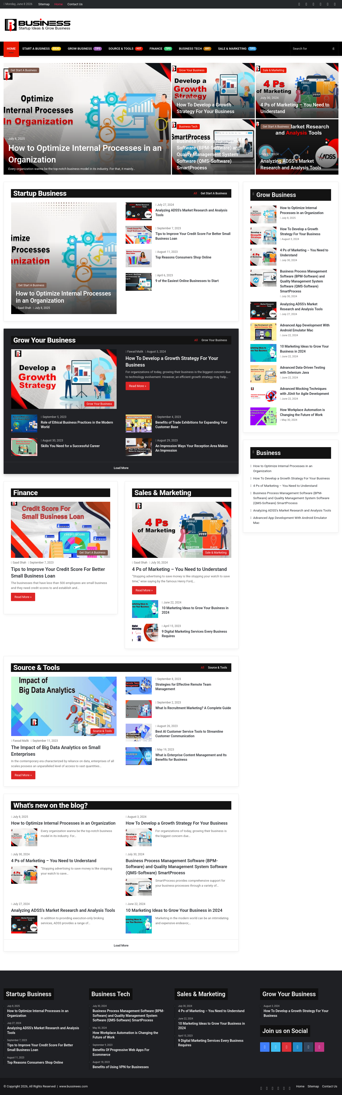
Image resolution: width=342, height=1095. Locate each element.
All (195, 193)
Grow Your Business (191, 70)
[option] (171, 119)
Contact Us (75, 4)
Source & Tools (126, 49)
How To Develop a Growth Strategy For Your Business (291, 478)
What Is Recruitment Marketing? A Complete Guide (193, 708)
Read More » (137, 386)
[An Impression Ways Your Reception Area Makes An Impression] (139, 447)
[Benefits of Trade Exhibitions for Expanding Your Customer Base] (139, 423)
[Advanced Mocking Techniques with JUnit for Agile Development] (263, 395)
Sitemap (44, 4)
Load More (121, 468)
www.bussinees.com (73, 1086)
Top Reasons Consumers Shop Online (184, 257)
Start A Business (41, 49)
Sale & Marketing (237, 49)
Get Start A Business (24, 70)
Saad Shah (24, 308)
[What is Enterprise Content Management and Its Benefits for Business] (139, 756)
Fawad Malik (135, 351)
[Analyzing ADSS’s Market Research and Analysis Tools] (297, 147)
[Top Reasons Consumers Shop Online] (139, 258)
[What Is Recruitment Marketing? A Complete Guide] (139, 709)
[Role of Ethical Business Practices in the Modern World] (24, 423)
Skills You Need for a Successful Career (70, 446)
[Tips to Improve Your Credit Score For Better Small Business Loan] (139, 235)
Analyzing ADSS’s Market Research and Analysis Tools (292, 510)
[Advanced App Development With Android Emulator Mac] (263, 332)
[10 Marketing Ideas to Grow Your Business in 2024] (145, 609)
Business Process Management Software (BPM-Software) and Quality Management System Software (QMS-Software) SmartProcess (210, 154)
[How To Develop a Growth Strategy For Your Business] (213, 90)
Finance (161, 49)
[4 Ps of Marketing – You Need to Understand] (297, 90)
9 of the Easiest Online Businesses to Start (186, 281)
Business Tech (195, 49)
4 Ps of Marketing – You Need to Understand (179, 569)
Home (58, 4)
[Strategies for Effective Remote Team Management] (139, 685)
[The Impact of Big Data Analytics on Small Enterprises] (64, 706)
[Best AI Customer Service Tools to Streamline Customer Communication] (139, 732)
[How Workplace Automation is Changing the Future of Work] (263, 416)
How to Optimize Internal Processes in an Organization (63, 823)
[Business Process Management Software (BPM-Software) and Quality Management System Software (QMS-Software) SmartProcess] (263, 278)
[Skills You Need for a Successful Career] (24, 447)
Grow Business (85, 49)
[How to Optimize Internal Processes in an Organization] (87, 119)
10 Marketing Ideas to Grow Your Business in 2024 (174, 910)
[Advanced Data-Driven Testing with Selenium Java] (263, 374)
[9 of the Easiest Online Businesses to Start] (139, 282)
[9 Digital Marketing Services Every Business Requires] (145, 632)
